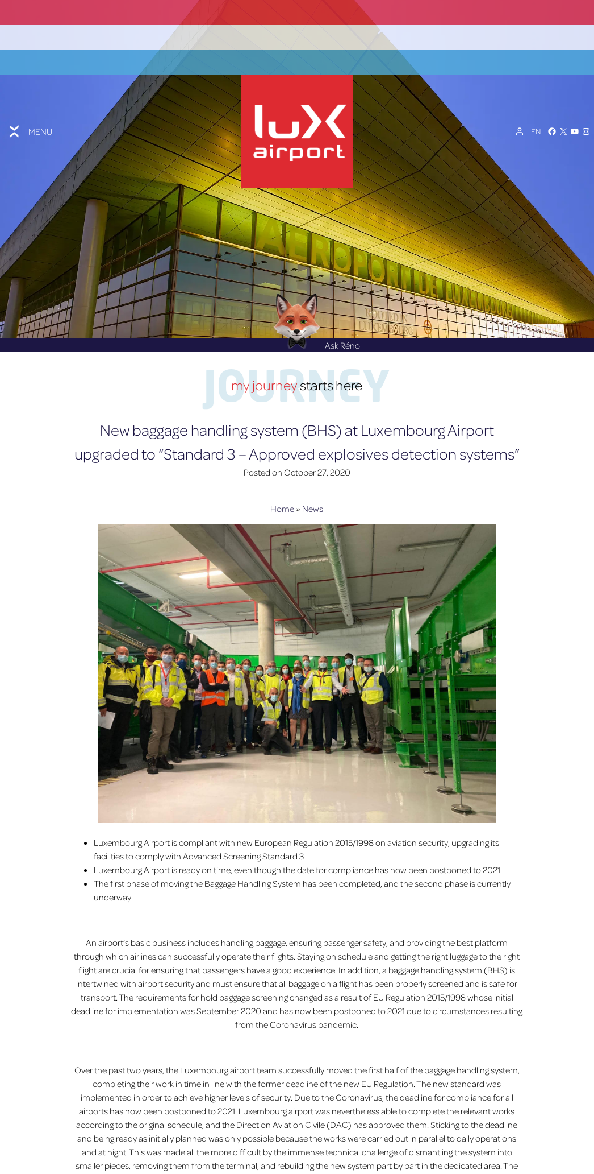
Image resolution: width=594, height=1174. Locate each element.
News (312, 484)
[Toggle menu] (29, 119)
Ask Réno (317, 321)
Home (282, 484)
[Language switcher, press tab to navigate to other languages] (536, 118)
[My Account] (519, 118)
